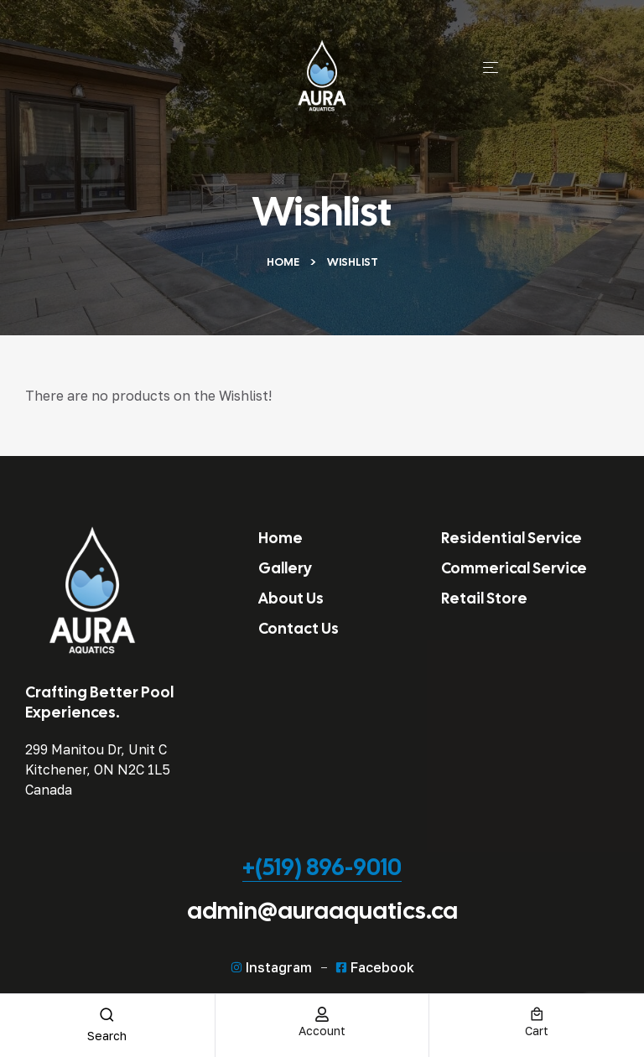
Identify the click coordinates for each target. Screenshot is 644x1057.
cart (536, 1030)
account (322, 1030)
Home (283, 262)
